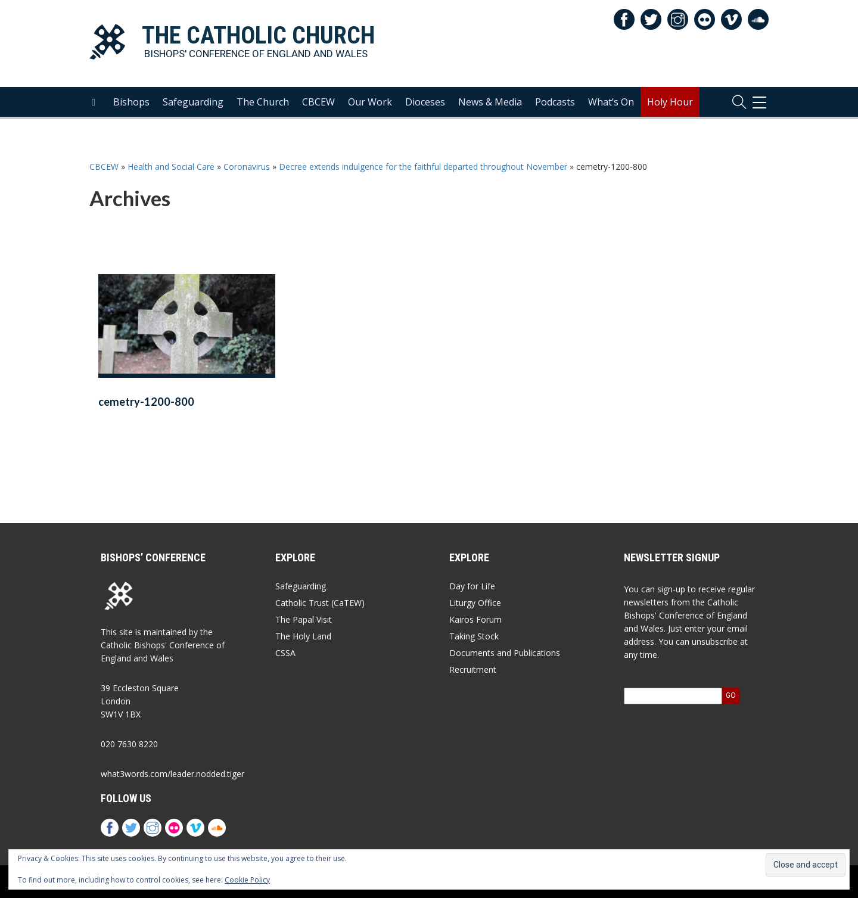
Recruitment (472, 669)
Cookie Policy (247, 880)
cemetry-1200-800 (146, 401)
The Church (263, 101)
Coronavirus (246, 166)
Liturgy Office (475, 602)
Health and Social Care (171, 166)
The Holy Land (303, 636)
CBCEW (318, 101)
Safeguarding (193, 101)
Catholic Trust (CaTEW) (320, 602)
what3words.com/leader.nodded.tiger (172, 773)
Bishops (131, 101)
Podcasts (555, 101)
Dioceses (425, 101)
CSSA (285, 652)
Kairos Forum (475, 619)
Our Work (370, 101)
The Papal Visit (303, 619)
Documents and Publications (504, 652)
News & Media (490, 101)
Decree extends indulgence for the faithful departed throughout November (423, 166)
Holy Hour (670, 101)
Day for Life (472, 586)
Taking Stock (474, 636)
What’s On (611, 101)
